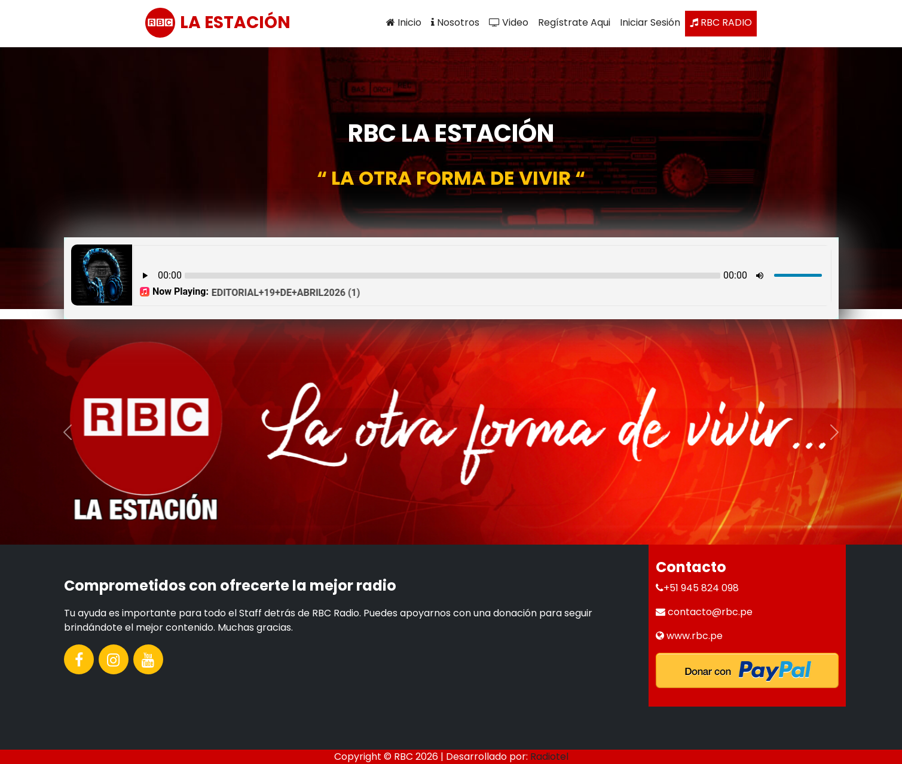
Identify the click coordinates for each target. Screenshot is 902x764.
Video (508, 22)
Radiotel (549, 756)
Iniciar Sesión (650, 22)
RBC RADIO (721, 22)
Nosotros (455, 22)
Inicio (403, 22)
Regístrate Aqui (574, 22)
